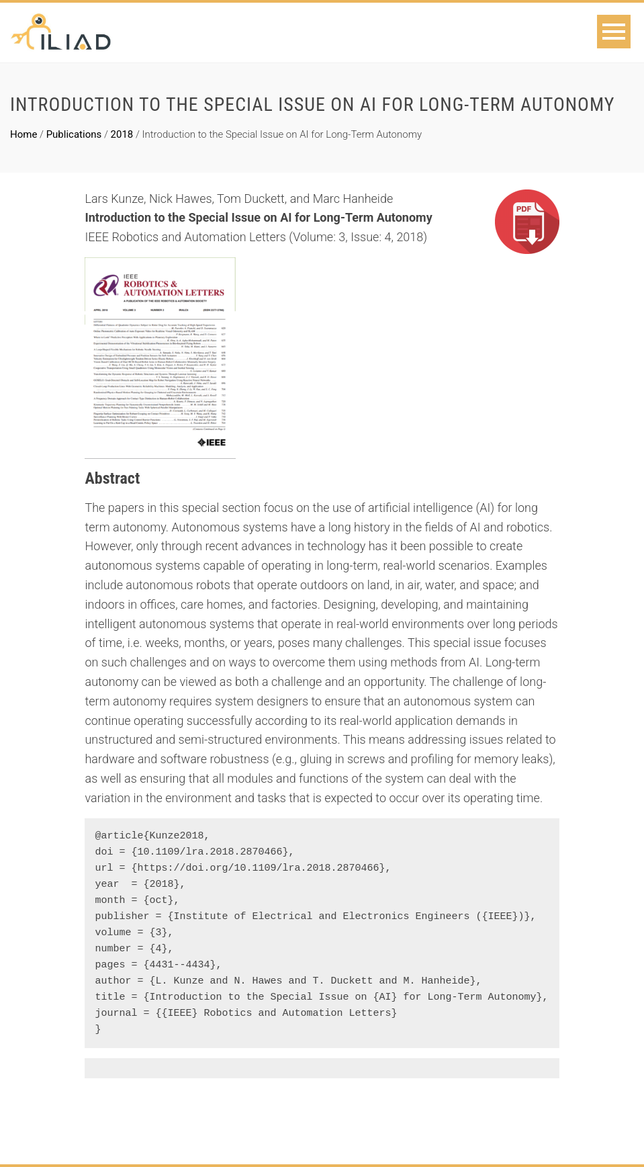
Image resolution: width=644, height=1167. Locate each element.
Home (23, 134)
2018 (122, 134)
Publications (74, 134)
